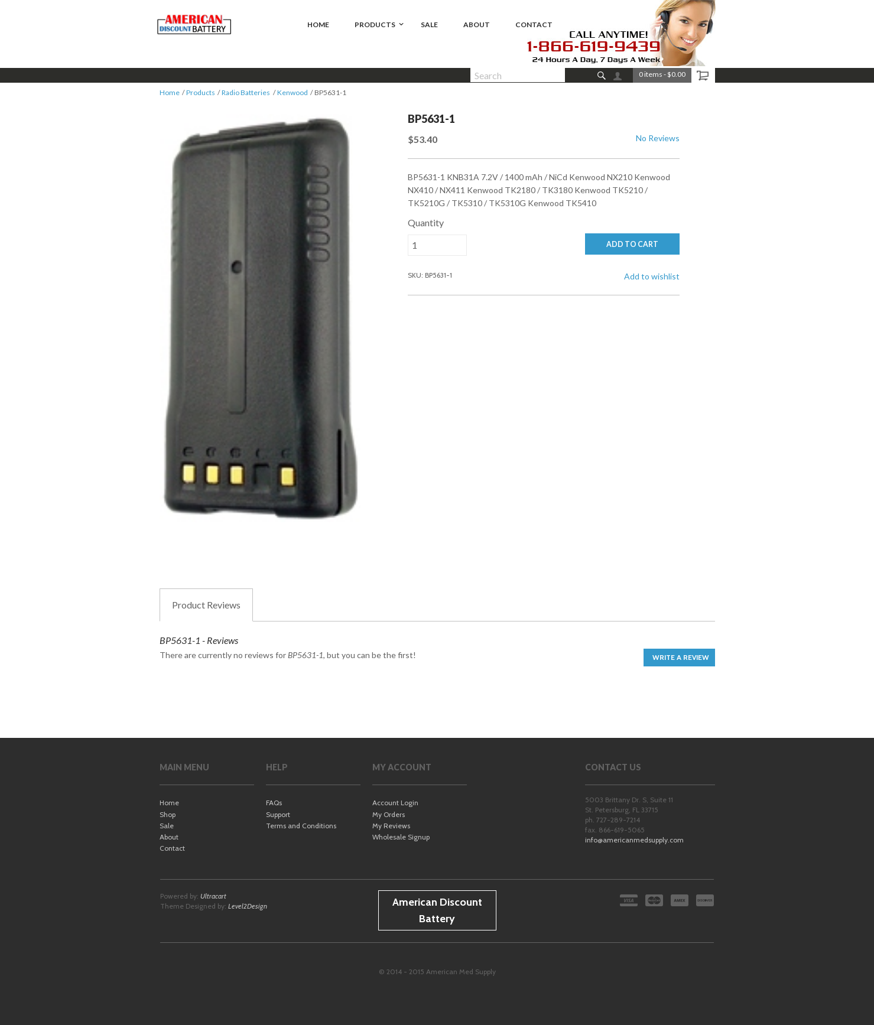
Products (200, 92)
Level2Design (247, 906)
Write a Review (680, 657)
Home (170, 92)
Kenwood (292, 92)
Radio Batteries (246, 92)
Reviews (206, 605)
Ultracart (213, 895)
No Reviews (658, 138)
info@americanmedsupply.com (634, 839)
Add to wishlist (652, 276)
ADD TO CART (632, 244)
